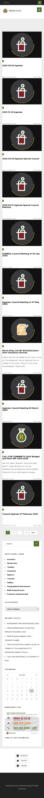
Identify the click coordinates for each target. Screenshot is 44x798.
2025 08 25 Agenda (12, 65)
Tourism (10, 578)
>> (36, 675)
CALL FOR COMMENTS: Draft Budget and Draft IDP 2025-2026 (21, 457)
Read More (37, 77)
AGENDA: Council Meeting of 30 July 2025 (21, 255)
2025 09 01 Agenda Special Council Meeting (20, 206)
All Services (12, 563)
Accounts (11, 559)
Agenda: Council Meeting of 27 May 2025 (20, 303)
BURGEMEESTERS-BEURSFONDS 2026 (23, 623)
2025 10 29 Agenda (12, 112)
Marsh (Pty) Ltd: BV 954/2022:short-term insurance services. (20, 351)
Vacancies (11, 571)
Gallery (10, 582)
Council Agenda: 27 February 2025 (20, 514)
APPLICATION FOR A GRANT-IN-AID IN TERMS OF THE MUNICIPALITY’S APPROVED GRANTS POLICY (22, 648)
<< (7, 675)
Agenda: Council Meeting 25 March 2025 (20, 409)
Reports (10, 575)
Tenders (10, 567)
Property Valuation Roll (17, 594)
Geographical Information (18, 586)
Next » (34, 532)
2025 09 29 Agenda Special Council (20, 159)
